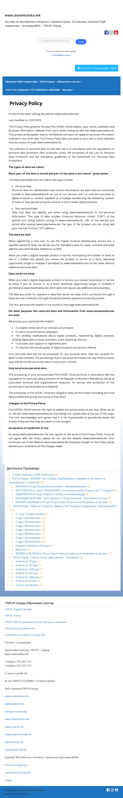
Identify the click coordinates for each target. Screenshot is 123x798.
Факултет (21, 549)
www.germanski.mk (16, 711)
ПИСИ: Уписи (13, 615)
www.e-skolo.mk (14, 726)
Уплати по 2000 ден (27, 577)
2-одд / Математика (28, 522)
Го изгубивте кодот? (61, 55)
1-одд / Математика (28, 518)
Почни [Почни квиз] (81, 42)
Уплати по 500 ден (27, 585)
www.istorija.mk (14, 742)
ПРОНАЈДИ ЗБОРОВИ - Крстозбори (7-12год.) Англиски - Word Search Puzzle (61, 498)
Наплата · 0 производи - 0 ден (98, 68)
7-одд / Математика (28, 541)
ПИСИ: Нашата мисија (18, 609)
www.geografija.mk (16, 749)
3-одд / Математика (28, 526)
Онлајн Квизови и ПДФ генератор (33, 474)
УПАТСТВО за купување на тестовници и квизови (35, 622)
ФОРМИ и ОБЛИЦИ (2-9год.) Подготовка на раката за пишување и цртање (61, 502)
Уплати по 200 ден (27, 573)
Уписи (8, 780)
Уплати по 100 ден (27, 565)
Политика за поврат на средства (25, 634)
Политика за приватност (20, 628)
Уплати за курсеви (16, 765)
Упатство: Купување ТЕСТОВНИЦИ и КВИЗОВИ (33, 89)
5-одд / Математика (28, 533)
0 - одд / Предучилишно (30, 514)
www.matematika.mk (23, 15)
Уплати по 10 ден (26, 561)
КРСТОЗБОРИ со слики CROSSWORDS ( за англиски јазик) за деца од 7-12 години (64, 490)
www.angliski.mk (14, 704)
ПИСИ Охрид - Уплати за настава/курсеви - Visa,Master (46, 557)
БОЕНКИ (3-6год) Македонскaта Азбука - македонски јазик (51, 486)
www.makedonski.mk (17, 719)
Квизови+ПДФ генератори (21, 81)
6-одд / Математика (28, 537)
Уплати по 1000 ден (27, 569)
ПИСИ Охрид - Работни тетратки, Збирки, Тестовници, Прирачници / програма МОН (65, 506)
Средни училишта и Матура (33, 545)
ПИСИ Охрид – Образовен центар (60, 81)
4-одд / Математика (28, 530)
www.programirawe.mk (18, 734)
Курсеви (67, 89)
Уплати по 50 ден (26, 581)
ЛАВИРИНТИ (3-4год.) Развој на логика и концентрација (50, 494)
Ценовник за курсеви (18, 772)
